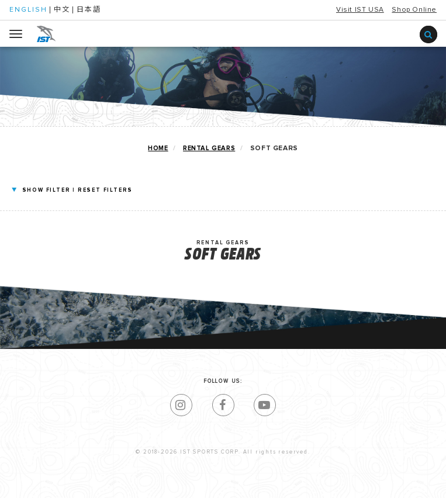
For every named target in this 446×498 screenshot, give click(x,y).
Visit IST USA (360, 9)
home (158, 148)
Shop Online (414, 9)
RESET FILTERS (105, 190)
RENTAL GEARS (209, 148)
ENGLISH (28, 9)
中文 (62, 9)
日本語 (89, 9)
